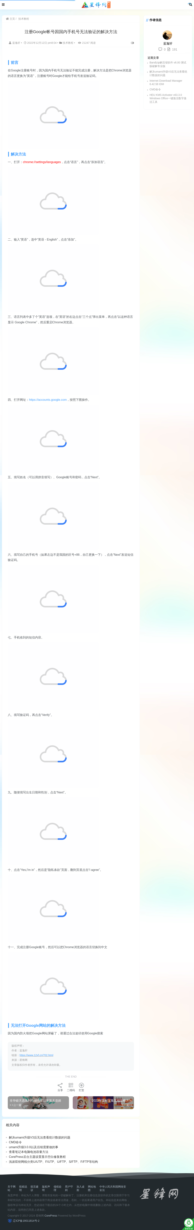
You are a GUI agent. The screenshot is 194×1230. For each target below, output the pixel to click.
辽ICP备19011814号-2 (26, 1220)
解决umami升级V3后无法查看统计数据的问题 (39, 1137)
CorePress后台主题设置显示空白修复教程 (37, 1156)
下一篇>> (126, 1105)
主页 (10, 18)
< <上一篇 (15, 1105)
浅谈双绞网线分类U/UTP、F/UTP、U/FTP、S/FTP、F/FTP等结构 (53, 1161)
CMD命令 (15, 1142)
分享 (60, 1087)
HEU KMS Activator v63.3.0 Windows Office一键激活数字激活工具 (167, 98)
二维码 (71, 1087)
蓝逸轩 (15, 42)
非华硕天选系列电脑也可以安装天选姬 (35, 1100)
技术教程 (23, 18)
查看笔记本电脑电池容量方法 (28, 1151)
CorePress (51, 1215)
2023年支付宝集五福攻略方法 (112, 1100)
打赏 (81, 1087)
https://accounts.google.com (48, 399)
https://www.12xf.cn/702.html (36, 1055)
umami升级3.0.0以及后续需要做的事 (33, 1147)
